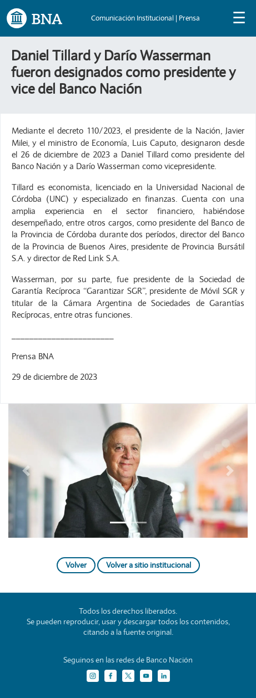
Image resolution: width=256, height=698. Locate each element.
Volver (76, 565)
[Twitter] (128, 676)
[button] (26, 471)
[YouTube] (146, 676)
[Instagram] (93, 676)
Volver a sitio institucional (148, 565)
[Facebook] (110, 676)
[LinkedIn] (164, 676)
